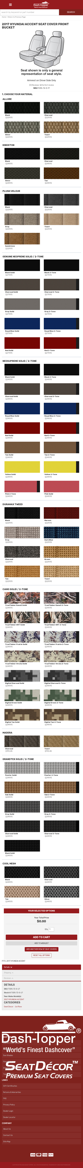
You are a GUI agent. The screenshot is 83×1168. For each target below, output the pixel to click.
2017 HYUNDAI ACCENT (14, 999)
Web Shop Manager (63, 1165)
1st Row (18, 1006)
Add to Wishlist (41, 943)
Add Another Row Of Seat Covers (41, 949)
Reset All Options (41, 955)
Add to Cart (41, 937)
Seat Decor (8, 1006)
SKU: (6, 989)
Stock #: (7, 992)
